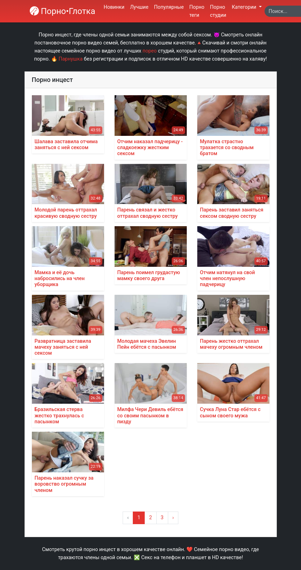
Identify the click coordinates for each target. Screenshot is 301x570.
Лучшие (139, 7)
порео (150, 51)
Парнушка (71, 59)
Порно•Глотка (62, 11)
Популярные (169, 7)
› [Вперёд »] (173, 518)
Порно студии (218, 11)
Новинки (114, 7)
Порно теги (196, 11)
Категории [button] (245, 7)
